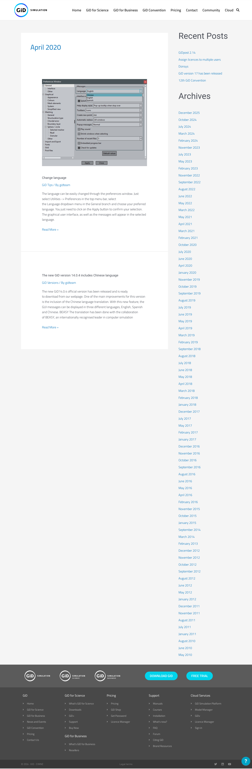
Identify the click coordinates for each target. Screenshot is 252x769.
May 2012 (185, 592)
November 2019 (189, 279)
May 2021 (185, 217)
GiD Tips (47, 185)
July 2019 (184, 307)
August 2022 (186, 189)
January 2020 (187, 272)
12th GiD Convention (192, 80)
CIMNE (39, 764)
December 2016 (189, 446)
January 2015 (187, 523)
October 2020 (187, 245)
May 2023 (185, 161)
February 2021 (188, 238)
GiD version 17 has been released (200, 73)
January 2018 (187, 405)
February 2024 (188, 140)
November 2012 (189, 557)
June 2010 (185, 648)
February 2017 (188, 432)
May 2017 (185, 425)
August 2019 (186, 300)
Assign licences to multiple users (199, 59)
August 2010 (186, 641)
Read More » (50, 229)
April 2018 (185, 384)
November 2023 (189, 147)
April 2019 (185, 328)
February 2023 (188, 168)
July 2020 (184, 252)
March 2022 (186, 210)
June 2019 (185, 314)
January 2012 (187, 599)
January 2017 (187, 439)
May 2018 (185, 377)
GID (32, 764)
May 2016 (185, 488)
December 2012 (189, 551)
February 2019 (188, 342)
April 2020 (185, 266)
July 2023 (184, 154)
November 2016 (189, 453)
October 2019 (187, 286)
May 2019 (185, 321)
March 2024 (186, 133)
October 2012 (187, 564)
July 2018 (184, 363)
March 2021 (186, 231)
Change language (54, 178)
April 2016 (185, 495)
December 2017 (189, 412)
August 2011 (186, 620)
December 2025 (189, 113)
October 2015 (187, 516)
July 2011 (184, 627)
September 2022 (189, 182)
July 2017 (184, 418)
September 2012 (189, 571)
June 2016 (185, 481)
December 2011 (189, 606)
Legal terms (126, 764)
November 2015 (189, 509)
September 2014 (189, 530)
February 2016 (188, 502)
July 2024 (184, 126)
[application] (246, 762)
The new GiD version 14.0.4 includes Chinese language (80, 275)
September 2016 (189, 467)
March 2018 (186, 391)
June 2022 (185, 196)
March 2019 (186, 335)
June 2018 (185, 370)
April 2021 (185, 224)
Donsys (183, 66)
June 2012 (185, 585)
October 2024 (187, 120)
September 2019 (189, 293)
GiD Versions (50, 282)
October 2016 (187, 460)
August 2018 (186, 356)
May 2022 (185, 203)
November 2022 (189, 175)
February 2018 (188, 398)
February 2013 (188, 544)
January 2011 (187, 634)
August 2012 (186, 578)
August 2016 (186, 474)
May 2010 (185, 655)
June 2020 (185, 259)
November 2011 (189, 613)
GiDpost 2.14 (186, 52)
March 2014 (186, 537)
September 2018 (189, 349)
